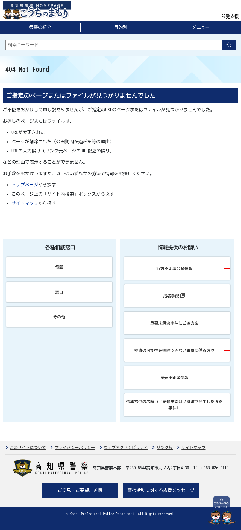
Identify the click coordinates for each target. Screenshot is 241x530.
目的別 (120, 27)
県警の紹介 (40, 27)
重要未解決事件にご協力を (174, 323)
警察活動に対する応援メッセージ (161, 490)
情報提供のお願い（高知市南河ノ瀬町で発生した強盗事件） (174, 405)
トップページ (24, 184)
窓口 (59, 292)
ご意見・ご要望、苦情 (80, 490)
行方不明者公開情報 (174, 269)
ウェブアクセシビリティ (126, 447)
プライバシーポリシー (75, 447)
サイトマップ (24, 203)
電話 (59, 267)
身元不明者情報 (174, 378)
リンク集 (165, 447)
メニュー (201, 27)
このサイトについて (28, 447)
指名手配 (174, 295)
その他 (59, 317)
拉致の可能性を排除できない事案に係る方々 (174, 350)
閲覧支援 (230, 16)
